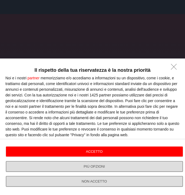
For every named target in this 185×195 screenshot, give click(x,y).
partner (33, 78)
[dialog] (92, 126)
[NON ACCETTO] (175, 68)
